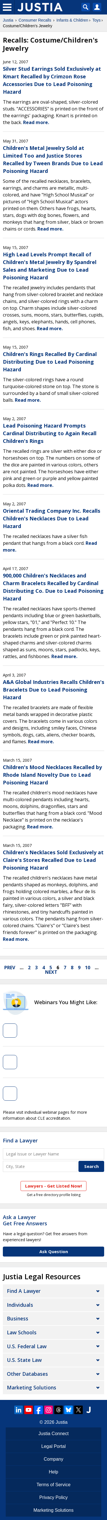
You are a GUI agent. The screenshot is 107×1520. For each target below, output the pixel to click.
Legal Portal (53, 1446)
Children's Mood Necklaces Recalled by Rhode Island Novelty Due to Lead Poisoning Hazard (52, 775)
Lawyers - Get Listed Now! (53, 1186)
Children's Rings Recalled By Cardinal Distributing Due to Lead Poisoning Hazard (50, 362)
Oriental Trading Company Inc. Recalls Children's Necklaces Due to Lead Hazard (51, 518)
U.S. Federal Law (27, 1346)
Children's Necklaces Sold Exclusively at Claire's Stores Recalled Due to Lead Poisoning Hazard (53, 860)
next (51, 972)
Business (17, 1318)
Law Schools (22, 1332)
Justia (8, 20)
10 (87, 967)
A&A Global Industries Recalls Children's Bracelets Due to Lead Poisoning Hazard (53, 690)
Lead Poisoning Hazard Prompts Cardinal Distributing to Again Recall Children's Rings (49, 433)
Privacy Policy (53, 1497)
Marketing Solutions (31, 1387)
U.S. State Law (24, 1359)
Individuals (20, 1304)
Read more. (36, 122)
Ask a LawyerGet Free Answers (25, 1220)
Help (53, 1471)
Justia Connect (54, 1433)
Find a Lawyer (20, 1140)
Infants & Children (72, 20)
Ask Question (53, 1251)
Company (53, 1459)
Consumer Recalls (35, 20)
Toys (96, 20)
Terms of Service (53, 1484)
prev (9, 967)
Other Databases (27, 1373)
